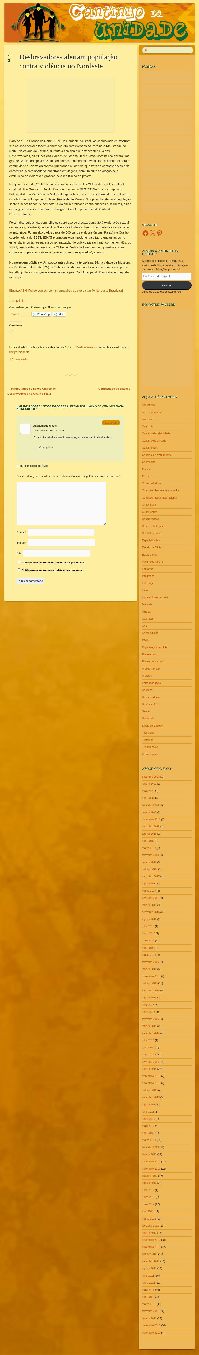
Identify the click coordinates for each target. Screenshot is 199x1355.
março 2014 (149, 1054)
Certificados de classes (116, 388)
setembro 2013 (151, 1097)
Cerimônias (148, 462)
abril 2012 (148, 1211)
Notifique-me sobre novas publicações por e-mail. (53, 570)
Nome (21, 532)
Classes (146, 476)
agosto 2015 (149, 997)
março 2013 (149, 1140)
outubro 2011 (150, 1254)
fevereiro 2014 (150, 1061)
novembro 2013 (151, 1083)
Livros (145, 590)
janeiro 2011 (149, 1318)
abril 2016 (148, 947)
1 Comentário (18, 359)
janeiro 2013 (149, 1154)
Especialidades (151, 540)
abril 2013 (148, 1133)
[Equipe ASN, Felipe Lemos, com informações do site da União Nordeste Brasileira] (66, 290)
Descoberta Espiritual (154, 526)
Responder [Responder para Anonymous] (111, 422)
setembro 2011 (151, 1261)
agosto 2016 (149, 919)
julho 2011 (148, 1275)
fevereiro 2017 (150, 897)
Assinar (167, 285)
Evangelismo (149, 554)
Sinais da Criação (152, 725)
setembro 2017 (151, 876)
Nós (144, 626)
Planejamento (150, 654)
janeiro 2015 (149, 1026)
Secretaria (148, 718)
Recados (147, 690)
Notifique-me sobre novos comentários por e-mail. (53, 562)
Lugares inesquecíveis (155, 597)
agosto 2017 (149, 883)
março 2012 (149, 1218)
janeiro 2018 (149, 862)
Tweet (15, 314)
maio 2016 (148, 940)
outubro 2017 (150, 869)
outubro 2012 (150, 1175)
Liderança (148, 583)
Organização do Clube (155, 647)
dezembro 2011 (151, 1239)
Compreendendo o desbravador (160, 490)
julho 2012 (148, 1190)
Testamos (147, 740)
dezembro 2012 (151, 1161)
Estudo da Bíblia (151, 547)
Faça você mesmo (152, 561)
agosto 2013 (149, 1104)
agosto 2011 (149, 1268)
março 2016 (149, 954)
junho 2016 (148, 933)
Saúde (146, 711)
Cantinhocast (149, 447)
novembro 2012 (151, 1168)
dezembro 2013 (151, 1076)
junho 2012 (148, 1197)
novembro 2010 (151, 1332)
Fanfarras (147, 569)
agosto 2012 (149, 1182)
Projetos (147, 675)
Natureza (147, 618)
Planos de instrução (153, 661)
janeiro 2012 (149, 1232)
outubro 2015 (150, 983)
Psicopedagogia (151, 683)
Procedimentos (151, 668)
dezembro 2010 (151, 1325)
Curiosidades (149, 511)
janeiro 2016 (149, 969)
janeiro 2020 (149, 812)
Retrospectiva (150, 704)
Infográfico (148, 576)
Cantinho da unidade (154, 440)
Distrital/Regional (152, 533)
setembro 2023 (151, 776)
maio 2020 (148, 791)
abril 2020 (148, 798)
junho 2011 (148, 1282)
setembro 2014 (151, 1033)
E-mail (21, 542)
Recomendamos (151, 697)
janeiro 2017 (149, 905)
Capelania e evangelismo (157, 454)
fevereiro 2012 (150, 1225)
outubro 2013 (150, 1090)
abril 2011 (148, 1296)
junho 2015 (148, 1011)
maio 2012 (148, 1204)
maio (9, 56)
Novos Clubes (150, 633)
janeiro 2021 (149, 783)
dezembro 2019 (151, 819)
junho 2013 (148, 1118)
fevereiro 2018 (150, 855)
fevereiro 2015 (150, 1019)
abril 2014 (148, 1047)
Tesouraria (148, 732)
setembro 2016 (151, 912)
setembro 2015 (151, 990)
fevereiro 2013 (150, 1147)
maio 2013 (148, 1125)
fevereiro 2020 (150, 805)
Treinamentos (150, 747)
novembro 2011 (151, 1247)
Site (19, 553)
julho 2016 (148, 926)
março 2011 (149, 1304)
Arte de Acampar (152, 412)
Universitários (150, 754)
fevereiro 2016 (150, 962)
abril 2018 (148, 840)
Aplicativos (148, 404)
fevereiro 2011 (150, 1311)
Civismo (146, 469)
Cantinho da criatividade (156, 433)
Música (146, 611)
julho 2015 (148, 1004)
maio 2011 (148, 1289)
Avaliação (147, 419)
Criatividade (149, 504)
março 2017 (149, 890)
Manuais (147, 604)
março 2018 (149, 848)
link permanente (19, 352)
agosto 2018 (149, 833)
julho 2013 (148, 1111)
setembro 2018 (151, 826)
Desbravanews (85, 347)
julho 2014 (148, 1040)
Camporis (147, 426)
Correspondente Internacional (159, 497)
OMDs (145, 640)
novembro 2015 (151, 976)
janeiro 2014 (149, 1068)
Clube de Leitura (151, 483)
